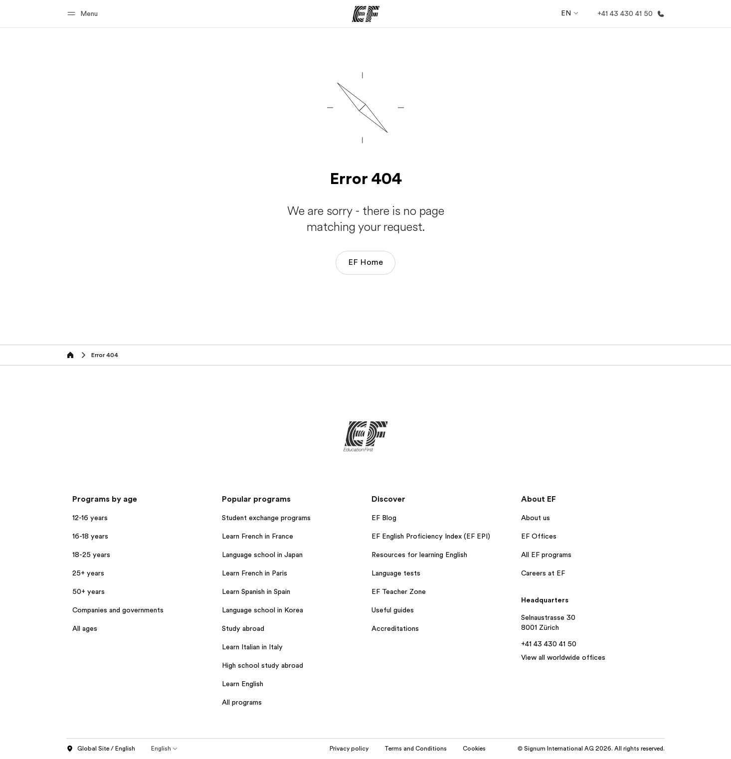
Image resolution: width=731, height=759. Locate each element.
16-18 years (90, 536)
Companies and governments (118, 610)
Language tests (395, 573)
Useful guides (392, 610)
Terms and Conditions (415, 748)
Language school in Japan (262, 555)
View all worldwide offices (563, 657)
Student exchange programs (266, 518)
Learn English (242, 684)
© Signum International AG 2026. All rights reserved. (591, 748)
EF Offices (538, 536)
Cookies (474, 748)
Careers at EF (543, 573)
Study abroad (243, 628)
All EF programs (546, 555)
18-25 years (91, 555)
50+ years (88, 591)
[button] (84, 13)
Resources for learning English (419, 555)
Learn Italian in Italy (252, 647)
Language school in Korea (262, 610)
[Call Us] (629, 13)
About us (535, 518)
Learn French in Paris (254, 573)
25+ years (88, 573)
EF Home (365, 262)
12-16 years (90, 518)
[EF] (365, 14)
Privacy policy (349, 748)
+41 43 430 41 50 (548, 644)
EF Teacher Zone (398, 591)
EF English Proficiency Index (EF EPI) (430, 536)
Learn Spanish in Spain (256, 591)
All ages (84, 628)
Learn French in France (257, 536)
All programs (242, 702)
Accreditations (395, 628)
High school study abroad (262, 665)
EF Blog (383, 518)
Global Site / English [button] (100, 749)
